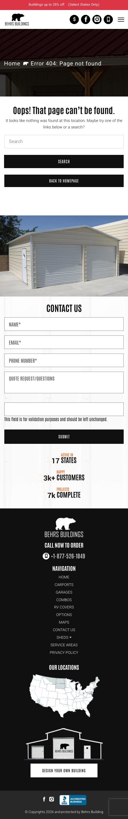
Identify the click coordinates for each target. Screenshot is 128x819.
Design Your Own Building (64, 770)
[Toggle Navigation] (121, 20)
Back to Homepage (64, 180)
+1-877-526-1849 (108, 19)
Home (12, 64)
